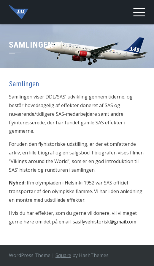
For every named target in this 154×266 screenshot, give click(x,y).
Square (63, 255)
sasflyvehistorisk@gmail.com (104, 221)
